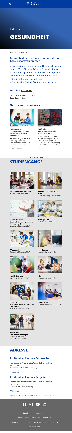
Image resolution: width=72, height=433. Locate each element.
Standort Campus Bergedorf (31, 377)
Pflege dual (14, 250)
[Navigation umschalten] (61, 4)
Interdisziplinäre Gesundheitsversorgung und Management (21, 222)
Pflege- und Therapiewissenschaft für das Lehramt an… (22, 304)
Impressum (39, 413)
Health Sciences (16, 276)
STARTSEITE (13, 52)
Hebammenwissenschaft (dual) (48, 192)
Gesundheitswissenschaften (21, 191)
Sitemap (52, 422)
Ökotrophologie (44, 220)
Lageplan (15, 372)
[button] (11, 4)
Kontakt (26, 413)
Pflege (40, 276)
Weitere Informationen (45, 82)
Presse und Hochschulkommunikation (33, 418)
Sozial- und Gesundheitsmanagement (20, 333)
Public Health (43, 302)
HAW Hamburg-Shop (19, 422)
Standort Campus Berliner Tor (32, 358)
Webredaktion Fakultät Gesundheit (23, 395)
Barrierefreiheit (34, 427)
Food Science (43, 250)
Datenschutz (38, 422)
